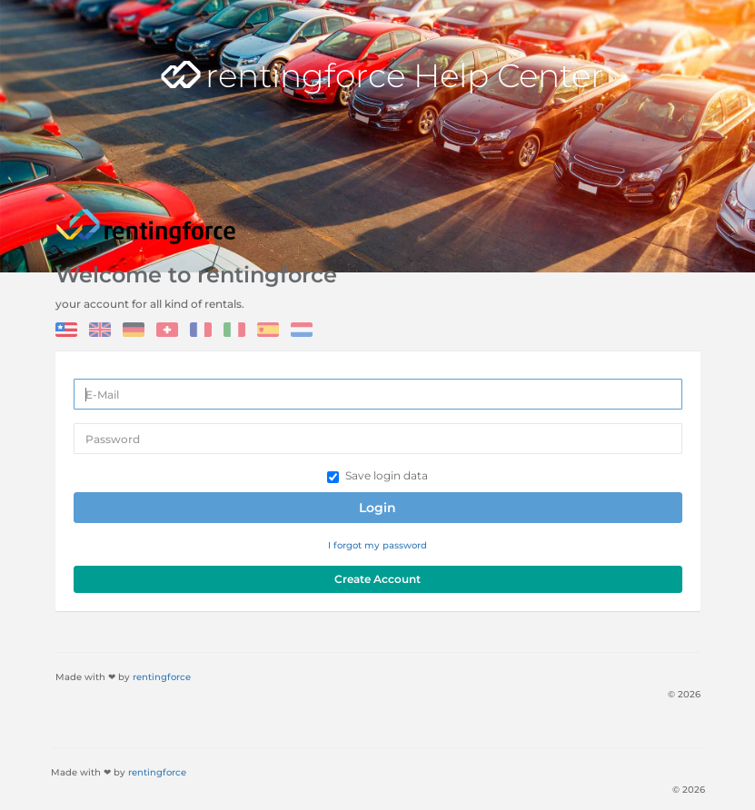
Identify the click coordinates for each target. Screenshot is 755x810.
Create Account (377, 579)
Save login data (377, 476)
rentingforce (162, 677)
